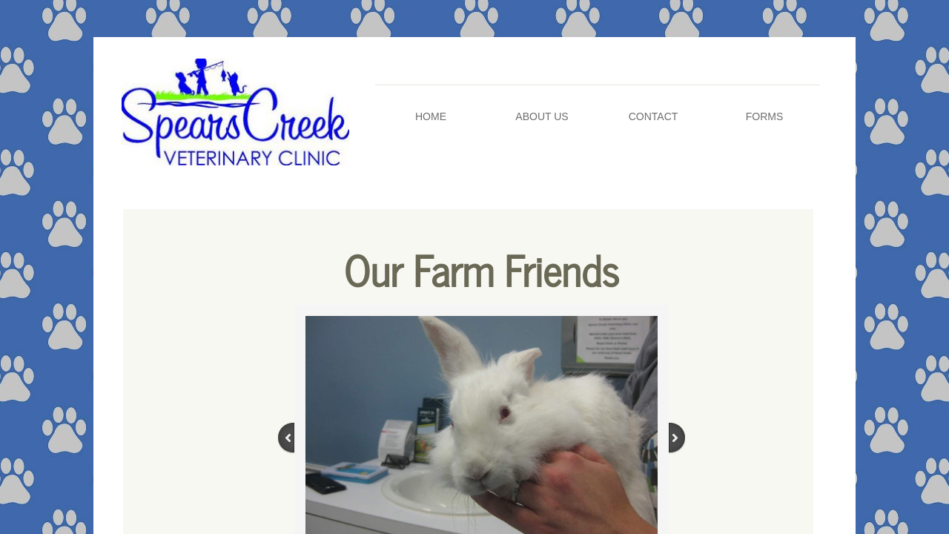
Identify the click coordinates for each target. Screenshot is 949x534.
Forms (765, 116)
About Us (541, 116)
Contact (653, 116)
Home (430, 116)
